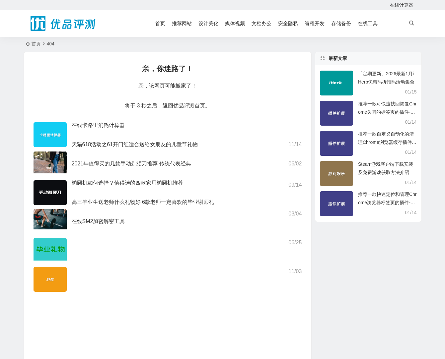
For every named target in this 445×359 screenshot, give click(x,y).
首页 (160, 23)
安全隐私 (288, 23)
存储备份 (341, 23)
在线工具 (368, 23)
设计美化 (208, 23)
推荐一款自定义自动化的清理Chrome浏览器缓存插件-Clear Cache (387, 142)
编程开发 (315, 23)
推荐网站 (182, 23)
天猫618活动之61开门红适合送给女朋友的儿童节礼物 (135, 144)
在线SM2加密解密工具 (98, 221)
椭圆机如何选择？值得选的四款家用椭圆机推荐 (127, 183)
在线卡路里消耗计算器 (98, 125)
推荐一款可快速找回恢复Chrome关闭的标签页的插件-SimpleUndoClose (387, 112)
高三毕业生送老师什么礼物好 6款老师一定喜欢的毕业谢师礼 (143, 202)
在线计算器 (401, 5)
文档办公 (261, 23)
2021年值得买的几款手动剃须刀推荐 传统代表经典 (131, 163)
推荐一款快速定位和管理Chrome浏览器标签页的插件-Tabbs (387, 202)
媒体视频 (235, 23)
